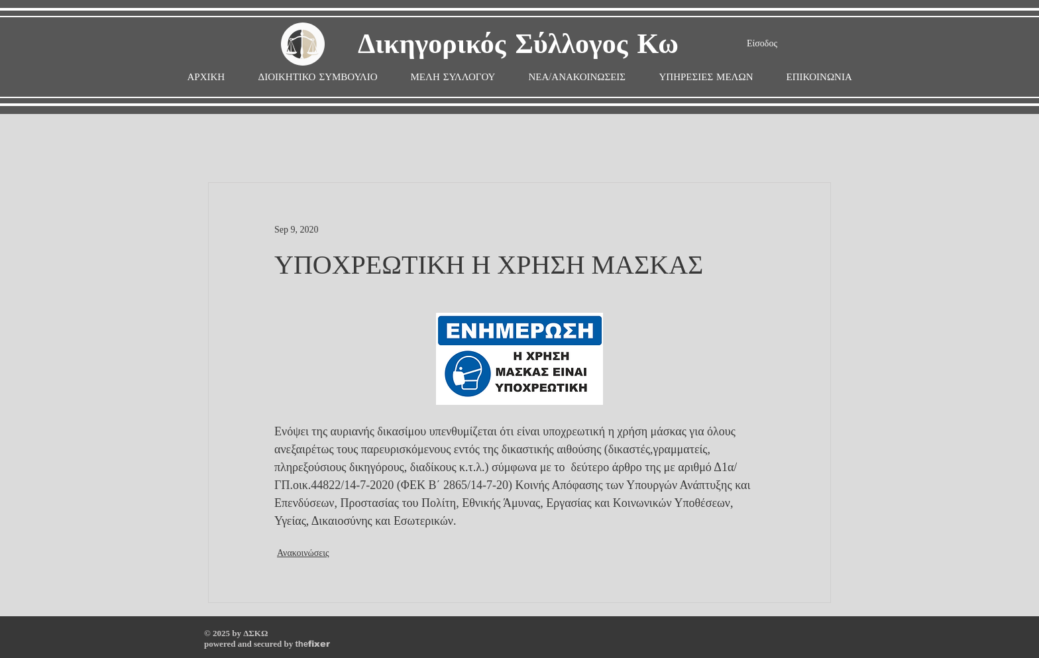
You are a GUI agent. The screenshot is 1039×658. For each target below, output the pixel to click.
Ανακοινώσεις (303, 553)
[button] (453, 77)
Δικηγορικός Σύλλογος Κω (518, 44)
